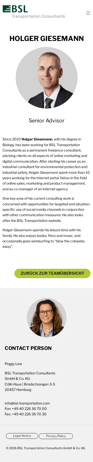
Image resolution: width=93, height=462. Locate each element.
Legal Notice (22, 436)
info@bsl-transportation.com (27, 403)
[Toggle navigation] (86, 12)
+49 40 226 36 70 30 (29, 414)
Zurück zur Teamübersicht (52, 273)
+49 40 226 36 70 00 (29, 408)
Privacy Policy (56, 436)
